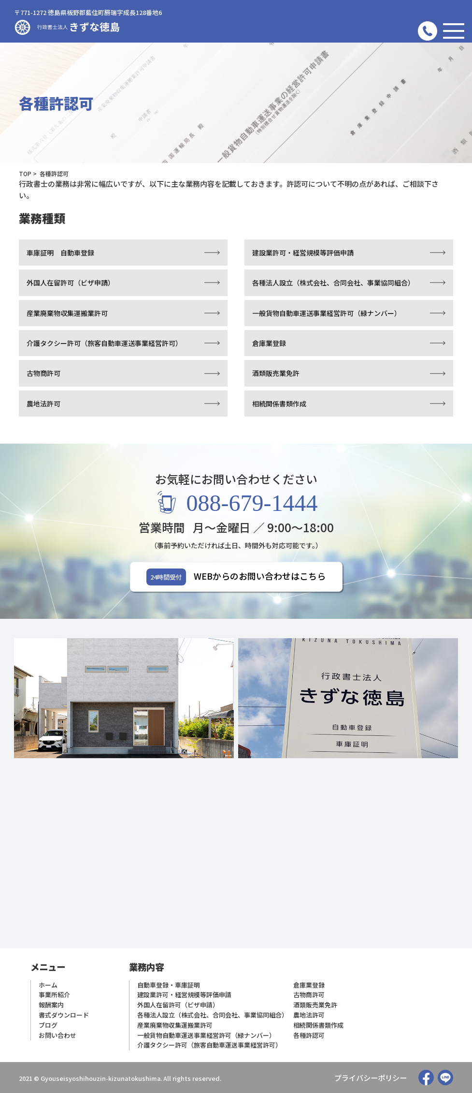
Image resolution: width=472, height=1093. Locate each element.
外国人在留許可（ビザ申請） (70, 282)
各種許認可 (309, 1035)
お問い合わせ (57, 1035)
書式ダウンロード (64, 1014)
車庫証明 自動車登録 (60, 252)
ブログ (48, 1025)
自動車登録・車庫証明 (168, 984)
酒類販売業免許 (276, 373)
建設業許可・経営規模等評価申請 (303, 252)
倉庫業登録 (269, 343)
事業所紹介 (54, 994)
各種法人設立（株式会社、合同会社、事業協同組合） (333, 282)
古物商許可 (43, 373)
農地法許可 (43, 403)
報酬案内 (51, 1004)
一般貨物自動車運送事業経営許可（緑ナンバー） (326, 313)
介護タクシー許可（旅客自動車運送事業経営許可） (104, 343)
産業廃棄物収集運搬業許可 (67, 313)
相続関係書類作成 (279, 403)
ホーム (48, 984)
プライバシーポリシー (370, 1077)
